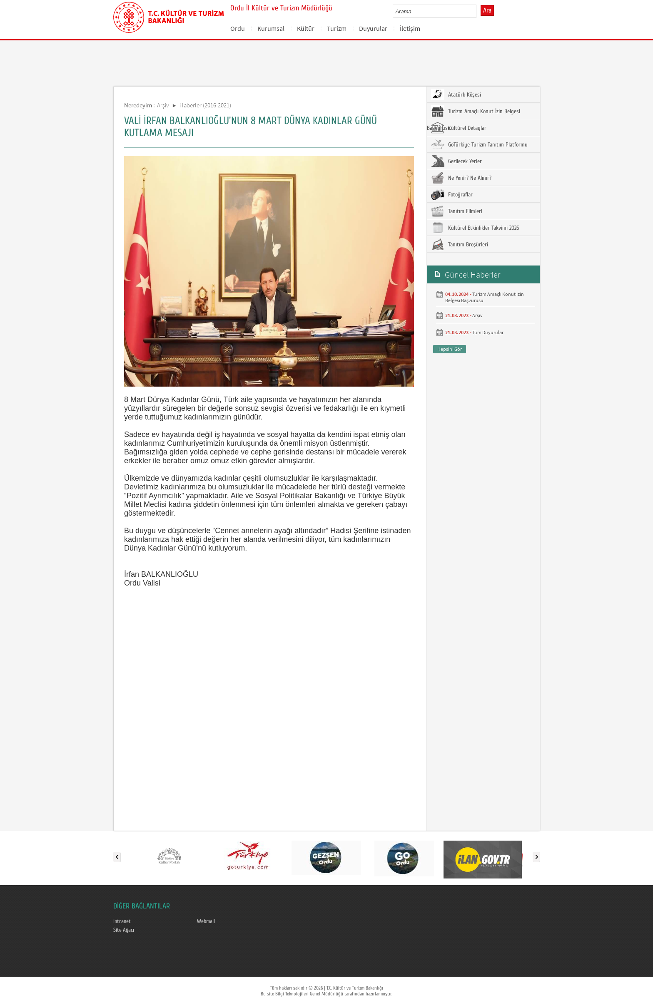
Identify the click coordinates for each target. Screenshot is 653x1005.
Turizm (336, 28)
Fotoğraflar (452, 194)
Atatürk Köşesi (456, 94)
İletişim (410, 28)
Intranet (122, 921)
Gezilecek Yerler (456, 161)
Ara (487, 10)
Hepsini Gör (449, 349)
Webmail (206, 921)
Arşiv (163, 105)
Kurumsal (270, 28)
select (478, 11)
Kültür (305, 28)
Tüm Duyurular (487, 332)
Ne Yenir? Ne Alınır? (461, 178)
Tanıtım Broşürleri (459, 244)
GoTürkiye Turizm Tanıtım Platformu (479, 144)
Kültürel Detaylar (458, 128)
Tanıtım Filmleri (456, 211)
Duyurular (373, 28)
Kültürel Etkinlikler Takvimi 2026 (475, 227)
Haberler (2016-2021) (205, 105)
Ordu (237, 28)
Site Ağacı (123, 930)
